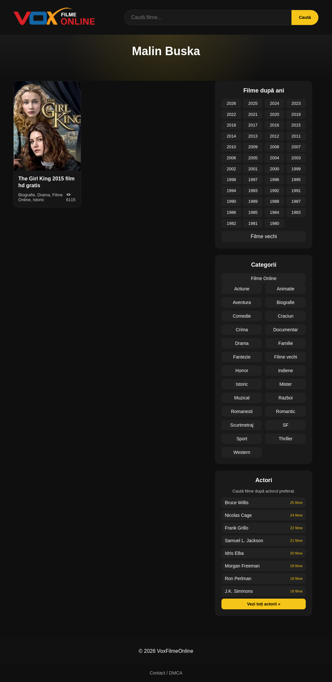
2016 (274, 125)
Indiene (285, 370)
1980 (274, 223)
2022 (231, 114)
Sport (241, 438)
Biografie (285, 302)
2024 (274, 103)
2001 (253, 168)
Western (241, 452)
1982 (231, 223)
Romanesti (242, 411)
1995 (296, 179)
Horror (241, 370)
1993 (253, 190)
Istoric (242, 384)
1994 (231, 190)
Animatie (285, 288)
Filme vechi (264, 236)
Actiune (242, 288)
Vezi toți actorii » (263, 604)
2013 (253, 136)
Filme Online (264, 278)
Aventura (242, 302)
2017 (253, 125)
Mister (285, 384)
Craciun (285, 316)
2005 (253, 157)
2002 (231, 168)
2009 (253, 146)
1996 (274, 179)
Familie (285, 343)
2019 (296, 114)
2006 (231, 157)
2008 (274, 146)
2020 (274, 114)
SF (286, 425)
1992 (274, 190)
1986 (231, 212)
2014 (231, 136)
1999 (296, 168)
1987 (296, 201)
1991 (296, 190)
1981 (253, 223)
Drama (242, 343)
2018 (231, 125)
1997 (253, 179)
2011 (296, 136)
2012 (274, 136)
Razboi (286, 397)
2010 (231, 146)
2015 (296, 125)
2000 (274, 168)
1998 (231, 179)
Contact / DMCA (165, 673)
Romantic (285, 411)
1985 (253, 212)
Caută (304, 17)
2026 (231, 103)
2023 (296, 103)
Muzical (241, 397)
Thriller (286, 438)
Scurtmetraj (242, 425)
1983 (296, 212)
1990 (231, 201)
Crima (242, 329)
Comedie (242, 316)
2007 (296, 146)
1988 (274, 201)
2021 (253, 114)
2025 (253, 103)
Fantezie (242, 356)
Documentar (285, 329)
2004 (274, 157)
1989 (253, 201)
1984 (274, 212)
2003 (296, 157)
